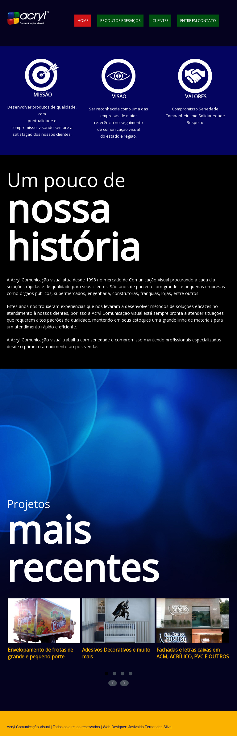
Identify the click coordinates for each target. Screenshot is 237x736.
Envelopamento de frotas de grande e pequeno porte (40, 653)
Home (82, 20)
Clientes (160, 20)
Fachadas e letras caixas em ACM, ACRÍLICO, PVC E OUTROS (192, 653)
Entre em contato (198, 20)
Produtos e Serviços (120, 20)
